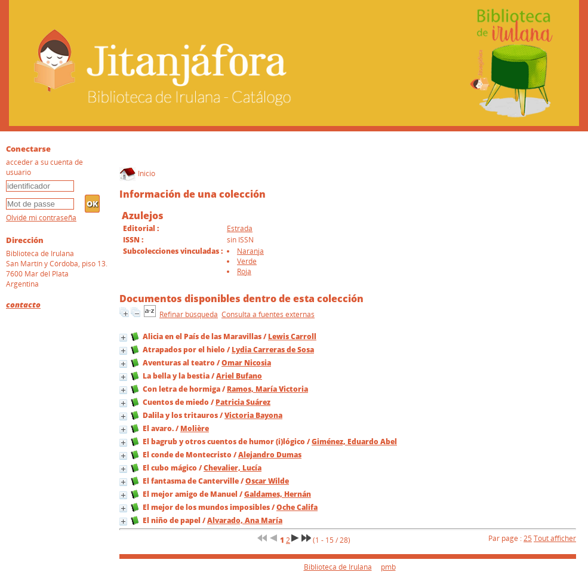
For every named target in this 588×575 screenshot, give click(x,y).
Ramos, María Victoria (267, 389)
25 (528, 538)
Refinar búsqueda (188, 314)
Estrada (240, 228)
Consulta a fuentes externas (268, 314)
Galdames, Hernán (277, 494)
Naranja (250, 251)
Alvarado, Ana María (244, 520)
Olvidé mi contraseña (41, 218)
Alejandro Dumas (269, 455)
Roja (244, 271)
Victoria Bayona (253, 415)
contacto (23, 304)
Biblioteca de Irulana (338, 567)
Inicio (137, 173)
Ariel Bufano (239, 376)
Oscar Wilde (267, 481)
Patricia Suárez (243, 402)
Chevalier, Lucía (232, 468)
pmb (388, 567)
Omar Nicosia (246, 363)
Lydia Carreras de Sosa (273, 350)
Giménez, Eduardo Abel (354, 441)
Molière (194, 428)
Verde (247, 261)
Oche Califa (297, 507)
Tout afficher (555, 538)
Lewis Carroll (292, 336)
